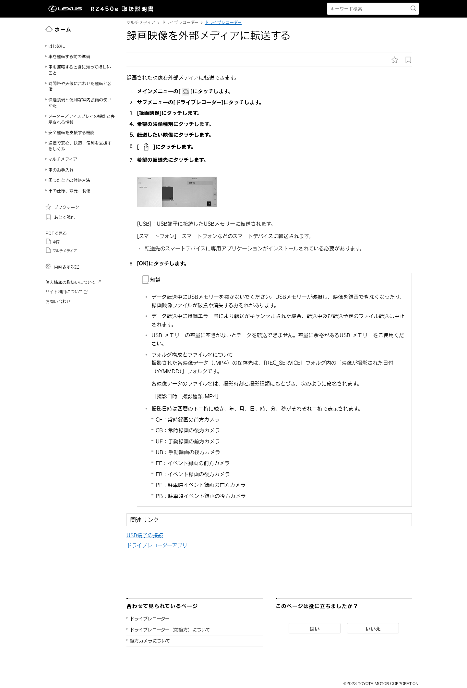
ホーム (58, 28)
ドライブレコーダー (223, 22)
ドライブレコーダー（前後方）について (170, 629)
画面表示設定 (62, 266)
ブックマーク (62, 207)
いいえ (373, 628)
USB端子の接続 (144, 535)
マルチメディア (61, 250)
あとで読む (60, 217)
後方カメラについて (150, 640)
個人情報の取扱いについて (73, 282)
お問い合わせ (58, 301)
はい (314, 628)
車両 (52, 241)
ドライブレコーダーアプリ (156, 545)
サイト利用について (66, 291)
